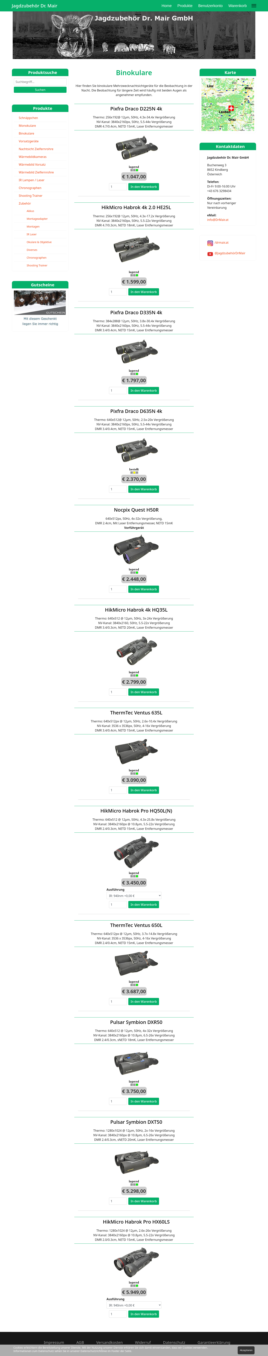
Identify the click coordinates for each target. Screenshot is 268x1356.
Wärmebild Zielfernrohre (36, 172)
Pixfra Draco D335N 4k (136, 312)
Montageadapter (37, 218)
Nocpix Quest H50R (136, 509)
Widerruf (143, 1342)
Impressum (54, 1342)
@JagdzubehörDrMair (230, 253)
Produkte (185, 6)
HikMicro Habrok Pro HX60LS (136, 1221)
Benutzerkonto (210, 6)
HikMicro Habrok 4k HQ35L (136, 609)
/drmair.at (222, 242)
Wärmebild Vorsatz (32, 164)
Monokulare (27, 126)
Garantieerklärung (213, 1342)
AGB (80, 1342)
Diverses (32, 250)
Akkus (30, 211)
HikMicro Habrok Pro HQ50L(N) (136, 810)
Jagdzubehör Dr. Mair (34, 5)
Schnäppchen (28, 118)
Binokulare (26, 133)
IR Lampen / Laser (32, 180)
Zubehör (25, 203)
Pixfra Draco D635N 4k (136, 411)
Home (167, 6)
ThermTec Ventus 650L (136, 925)
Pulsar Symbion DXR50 (136, 1022)
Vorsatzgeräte (28, 141)
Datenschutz (174, 1342)
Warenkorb (237, 6)
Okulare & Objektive (39, 242)
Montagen (33, 226)
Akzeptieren (246, 1350)
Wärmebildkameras (33, 157)
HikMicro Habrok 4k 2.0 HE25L (136, 207)
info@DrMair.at (218, 220)
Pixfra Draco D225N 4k (136, 108)
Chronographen (30, 188)
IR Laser (32, 234)
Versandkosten (109, 1342)
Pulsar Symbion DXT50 (136, 1122)
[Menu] (254, 5)
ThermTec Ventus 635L (136, 712)
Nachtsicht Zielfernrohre (36, 149)
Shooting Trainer (30, 196)
